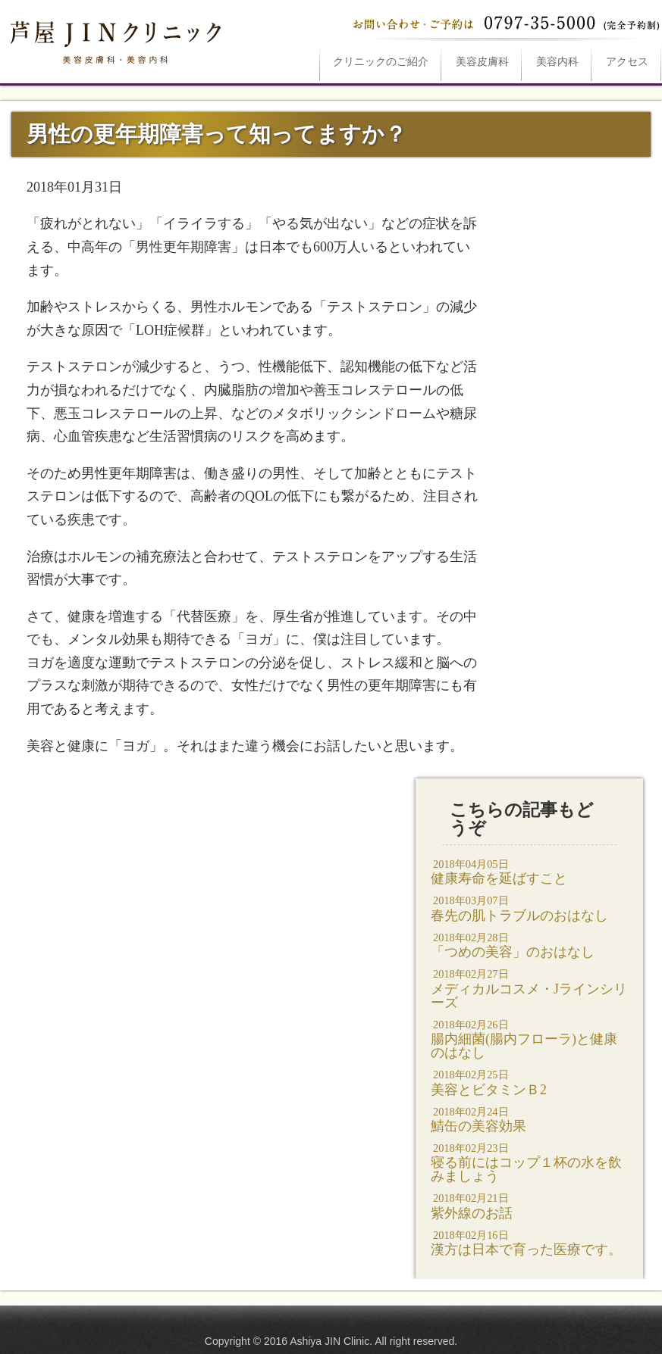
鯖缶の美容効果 (529, 1119)
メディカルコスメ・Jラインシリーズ (529, 987)
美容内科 (557, 61)
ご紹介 (380, 61)
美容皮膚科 (482, 61)
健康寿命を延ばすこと (529, 871)
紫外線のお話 (529, 1205)
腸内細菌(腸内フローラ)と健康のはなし (529, 1038)
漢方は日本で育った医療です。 (529, 1242)
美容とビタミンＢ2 (529, 1082)
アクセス (627, 61)
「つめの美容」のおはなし (529, 944)
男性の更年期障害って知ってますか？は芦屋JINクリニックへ (113, 39)
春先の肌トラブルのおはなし (529, 907)
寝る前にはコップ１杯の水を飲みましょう (529, 1162)
